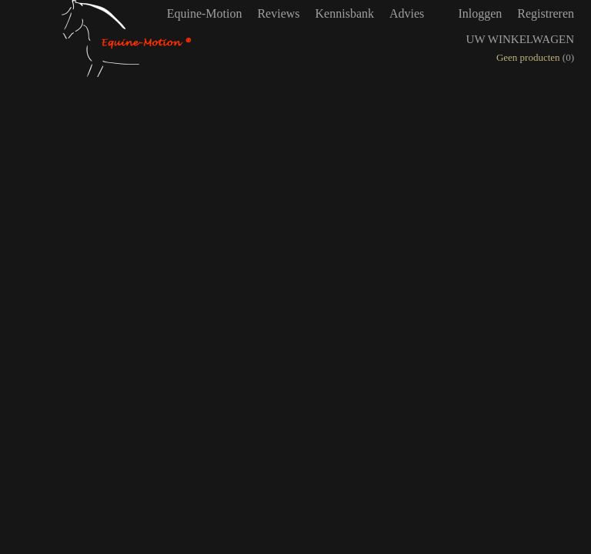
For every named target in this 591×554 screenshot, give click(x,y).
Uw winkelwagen (520, 39)
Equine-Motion (204, 13)
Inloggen (480, 13)
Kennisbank (345, 13)
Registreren (545, 13)
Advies (406, 13)
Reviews (278, 13)
